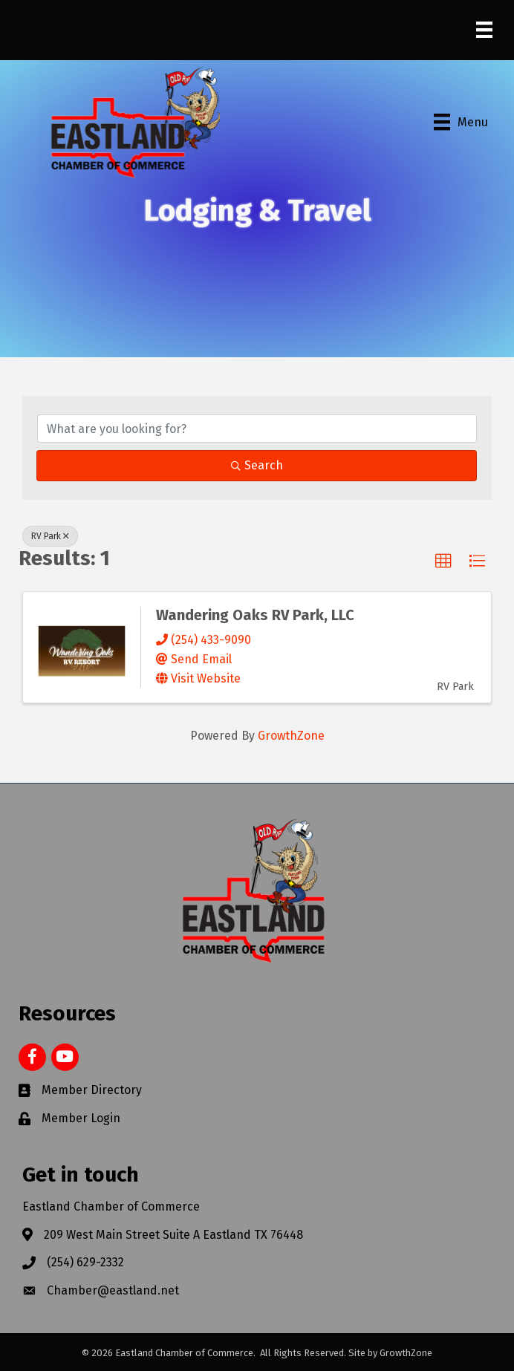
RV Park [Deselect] (50, 536)
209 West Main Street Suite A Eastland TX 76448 (173, 1235)
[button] (443, 561)
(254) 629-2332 (85, 1262)
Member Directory (92, 1090)
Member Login (81, 1118)
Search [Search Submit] (257, 465)
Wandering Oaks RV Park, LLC (255, 615)
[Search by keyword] (257, 428)
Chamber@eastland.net (113, 1290)
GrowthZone (291, 736)
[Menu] (484, 29)
